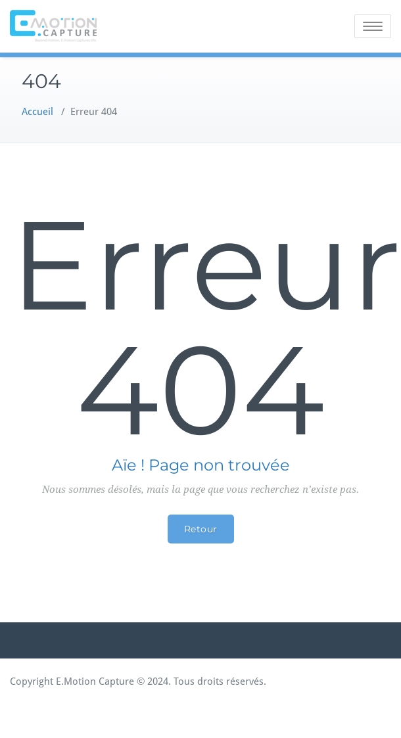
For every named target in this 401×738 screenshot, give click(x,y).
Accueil (37, 112)
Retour (201, 529)
